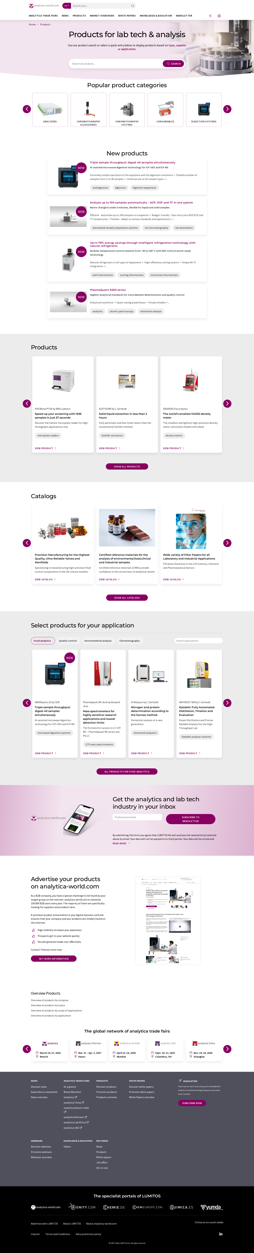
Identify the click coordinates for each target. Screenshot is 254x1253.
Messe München (72, 1092)
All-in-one (102, 1167)
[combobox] (198, 641)
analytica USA (73, 1127)
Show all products (127, 466)
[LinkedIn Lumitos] (221, 1234)
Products (101, 1152)
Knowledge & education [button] (156, 15)
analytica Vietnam (76, 1117)
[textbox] (198, 641)
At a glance (70, 1086)
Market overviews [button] (102, 15)
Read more (122, 843)
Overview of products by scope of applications (56, 1010)
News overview (39, 1097)
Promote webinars (41, 1152)
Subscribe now (192, 1103)
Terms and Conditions (57, 1234)
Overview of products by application (51, 1015)
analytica (71, 1097)
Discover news (39, 1086)
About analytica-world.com (101, 1223)
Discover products (106, 1086)
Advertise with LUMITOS (44, 1223)
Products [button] (79, 15)
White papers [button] (127, 15)
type (172, 45)
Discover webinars (41, 1146)
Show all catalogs (127, 597)
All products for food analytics (127, 771)
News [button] (65, 15)
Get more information (54, 958)
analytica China (74, 1102)
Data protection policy (88, 1234)
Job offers (101, 1162)
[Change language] (219, 16)
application (128, 49)
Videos (67, 1146)
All (65, 5)
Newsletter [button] (184, 15)
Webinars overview (41, 1157)
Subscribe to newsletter (191, 819)
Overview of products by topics (48, 1005)
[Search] (132, 6)
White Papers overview (141, 1097)
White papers (103, 1157)
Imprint (35, 1234)
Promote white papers (141, 1092)
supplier (181, 45)
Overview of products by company (49, 1000)
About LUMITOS (72, 1223)
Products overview (106, 1097)
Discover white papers (141, 1086)
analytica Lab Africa (76, 1122)
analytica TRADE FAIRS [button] (43, 15)
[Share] (210, 16)
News (99, 1146)
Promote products (106, 1092)
